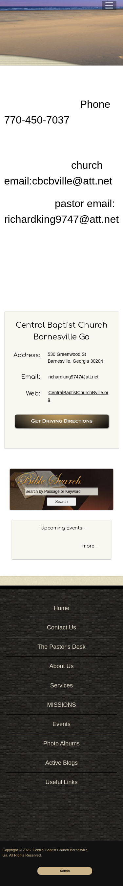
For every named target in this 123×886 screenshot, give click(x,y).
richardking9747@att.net (74, 376)
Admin (65, 871)
